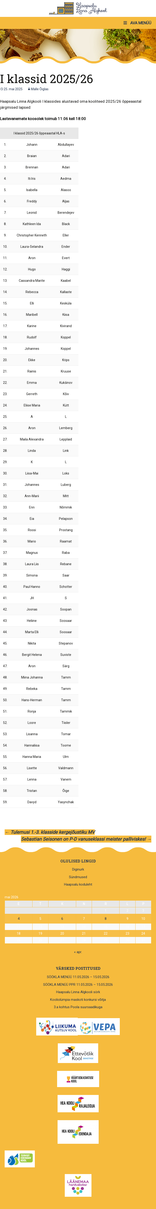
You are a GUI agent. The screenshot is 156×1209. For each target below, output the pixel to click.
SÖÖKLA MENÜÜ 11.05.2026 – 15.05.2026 (78, 977)
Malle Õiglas (40, 89)
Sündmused (78, 877)
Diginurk (78, 869)
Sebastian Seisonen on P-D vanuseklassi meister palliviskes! (86, 839)
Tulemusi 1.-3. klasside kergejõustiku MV (50, 832)
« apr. (78, 952)
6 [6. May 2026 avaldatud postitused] (62, 919)
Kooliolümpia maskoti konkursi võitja (78, 1000)
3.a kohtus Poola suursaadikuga (78, 1007)
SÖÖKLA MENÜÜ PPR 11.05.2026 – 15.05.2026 (78, 985)
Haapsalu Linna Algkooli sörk (78, 992)
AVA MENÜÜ (137, 23)
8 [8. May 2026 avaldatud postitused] (106, 919)
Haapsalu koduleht (78, 884)
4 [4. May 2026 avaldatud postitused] (19, 919)
